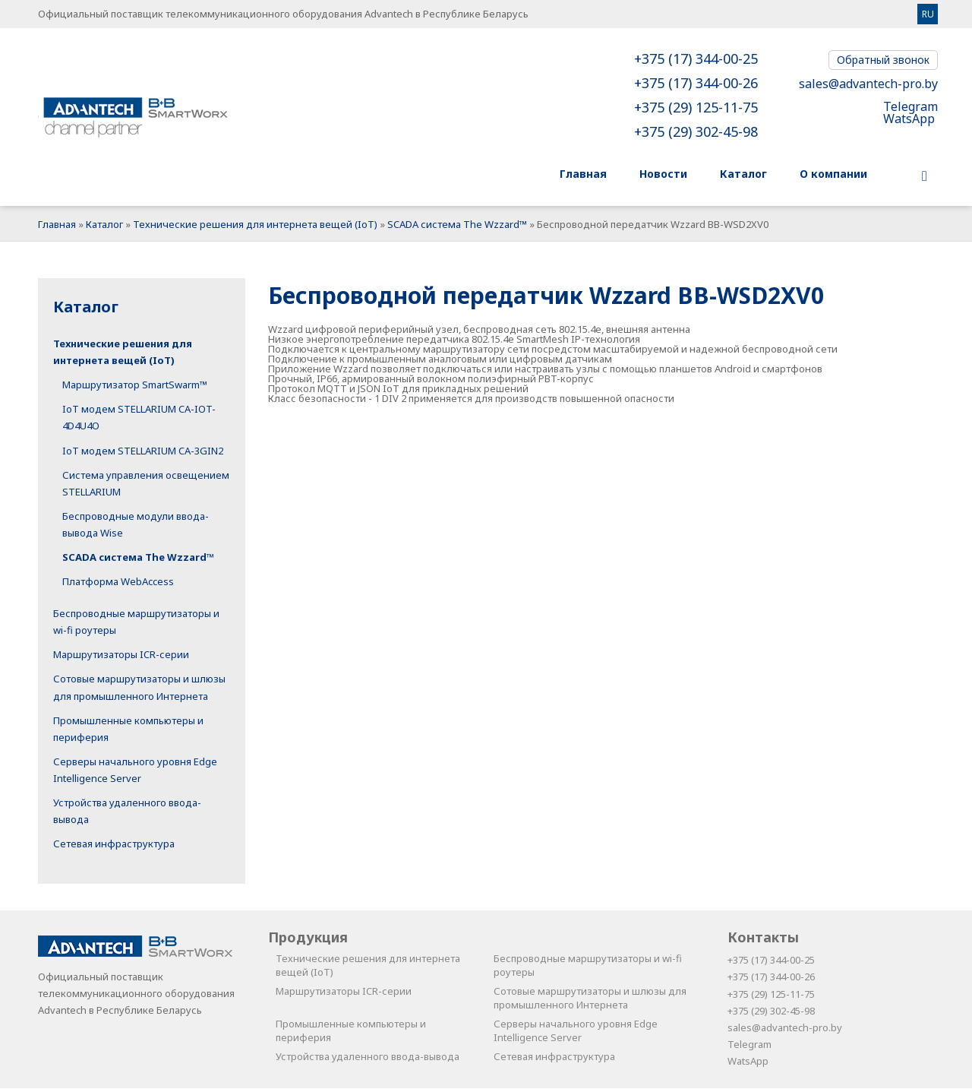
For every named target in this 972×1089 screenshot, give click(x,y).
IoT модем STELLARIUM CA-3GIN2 (142, 450)
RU (928, 14)
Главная (57, 224)
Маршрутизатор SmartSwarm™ (134, 385)
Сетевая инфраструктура (114, 844)
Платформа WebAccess (118, 581)
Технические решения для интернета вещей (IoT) (255, 224)
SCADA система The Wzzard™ (457, 224)
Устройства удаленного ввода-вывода (367, 1057)
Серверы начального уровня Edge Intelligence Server (576, 1031)
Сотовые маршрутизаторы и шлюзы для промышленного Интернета (590, 998)
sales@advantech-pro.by (868, 83)
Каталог (104, 224)
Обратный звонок (883, 59)
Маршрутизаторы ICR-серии (121, 655)
